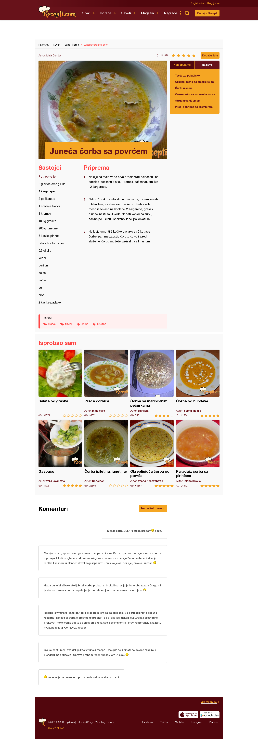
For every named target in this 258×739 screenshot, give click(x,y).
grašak (52, 323)
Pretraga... (187, 13)
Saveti (126, 13)
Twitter (164, 722)
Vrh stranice (209, 701)
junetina (101, 323)
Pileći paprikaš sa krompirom (194, 106)
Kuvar (85, 13)
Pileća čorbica (106, 383)
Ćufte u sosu (183, 88)
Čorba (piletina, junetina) (106, 453)
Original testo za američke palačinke (195, 81)
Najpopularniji (182, 64)
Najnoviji (207, 64)
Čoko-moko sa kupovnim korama (195, 94)
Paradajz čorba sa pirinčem (197, 453)
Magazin (147, 13)
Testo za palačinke (187, 75)
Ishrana (105, 13)
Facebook (147, 722)
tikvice (69, 323)
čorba (84, 323)
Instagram (197, 722)
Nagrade (170, 13)
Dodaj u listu (210, 55)
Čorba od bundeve (197, 383)
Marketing (100, 722)
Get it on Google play (209, 714)
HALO (60, 727)
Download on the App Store (188, 714)
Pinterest (214, 722)
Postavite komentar (153, 508)
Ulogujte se (213, 3)
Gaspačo (60, 453)
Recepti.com (57, 11)
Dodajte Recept (207, 13)
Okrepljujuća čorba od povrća (152, 453)
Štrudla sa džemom (187, 100)
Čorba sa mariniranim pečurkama (152, 383)
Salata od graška (60, 383)
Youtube (179, 722)
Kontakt (110, 722)
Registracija (197, 3)
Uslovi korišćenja (85, 722)
